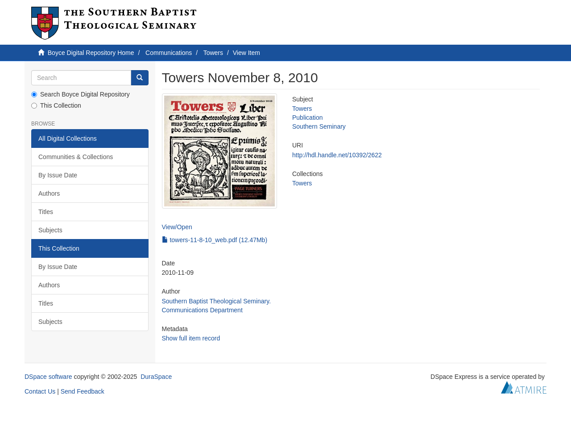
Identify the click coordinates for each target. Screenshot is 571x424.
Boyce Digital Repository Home (91, 52)
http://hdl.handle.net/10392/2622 (337, 155)
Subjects (50, 230)
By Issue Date (57, 175)
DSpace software (48, 376)
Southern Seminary (319, 126)
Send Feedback (82, 391)
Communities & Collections (75, 156)
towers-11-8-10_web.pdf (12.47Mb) (215, 239)
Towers (213, 52)
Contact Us (40, 391)
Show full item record (191, 338)
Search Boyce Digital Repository (80, 94)
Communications (168, 52)
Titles (45, 211)
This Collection (56, 105)
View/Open (177, 227)
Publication (307, 117)
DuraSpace (156, 376)
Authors (49, 193)
